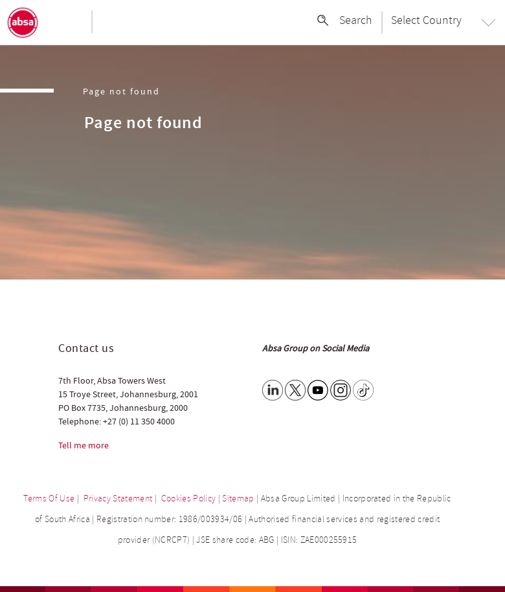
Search (355, 20)
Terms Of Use (48, 498)
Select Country (426, 20)
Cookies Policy (188, 498)
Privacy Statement (118, 498)
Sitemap (238, 498)
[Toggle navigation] (68, 22)
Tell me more (83, 446)
